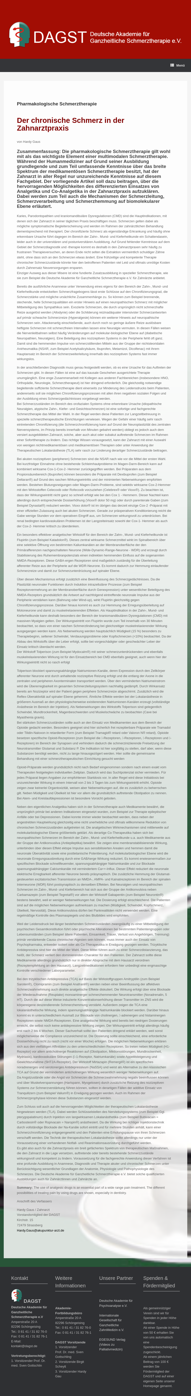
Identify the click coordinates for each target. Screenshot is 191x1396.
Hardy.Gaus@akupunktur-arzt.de (40, 1230)
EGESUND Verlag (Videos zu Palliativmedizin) (112, 1344)
